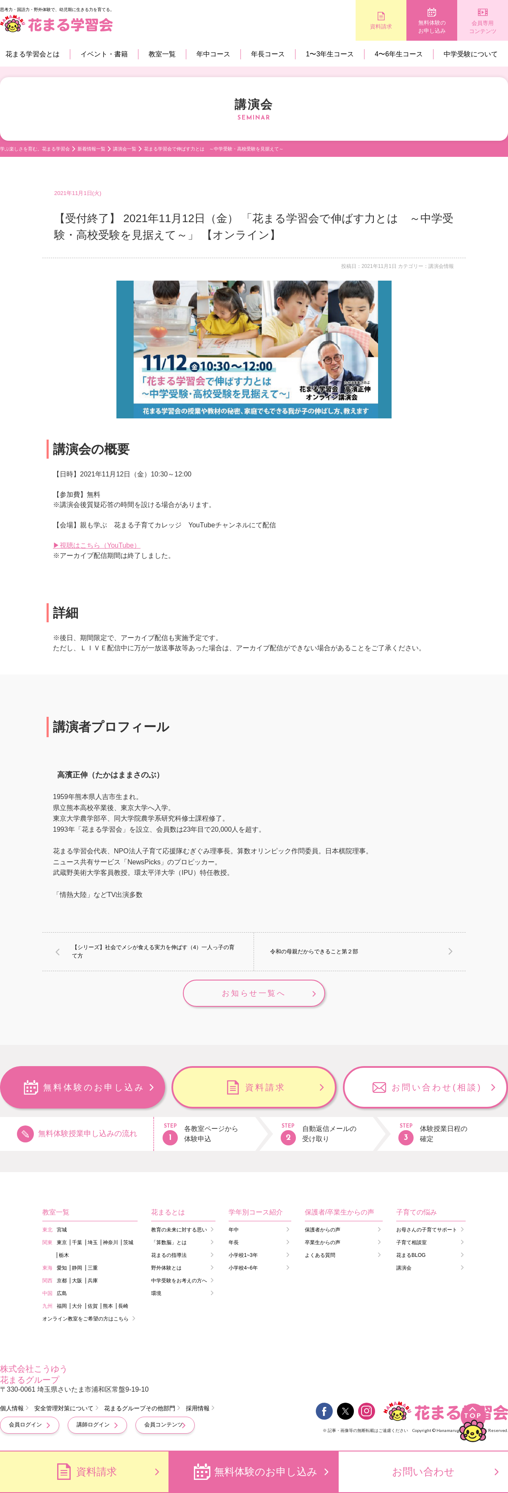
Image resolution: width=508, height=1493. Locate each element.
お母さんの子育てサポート (426, 1230)
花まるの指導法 (169, 1255)
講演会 (403, 1268)
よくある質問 (320, 1255)
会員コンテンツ (163, 1424)
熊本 (108, 1306)
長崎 (123, 1306)
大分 (77, 1306)
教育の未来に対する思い (179, 1230)
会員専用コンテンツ (483, 27)
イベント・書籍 (104, 54)
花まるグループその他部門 (139, 1408)
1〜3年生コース (330, 54)
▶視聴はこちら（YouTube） (97, 545)
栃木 (64, 1255)
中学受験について (471, 54)
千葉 (77, 1242)
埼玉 (93, 1242)
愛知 (62, 1268)
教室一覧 (162, 54)
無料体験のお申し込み (432, 26)
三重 (93, 1268)
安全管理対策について (64, 1408)
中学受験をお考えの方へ (179, 1281)
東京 (62, 1242)
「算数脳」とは (169, 1242)
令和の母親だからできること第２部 (314, 951)
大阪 (77, 1281)
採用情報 (198, 1408)
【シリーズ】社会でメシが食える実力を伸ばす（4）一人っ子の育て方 (153, 951)
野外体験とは (166, 1268)
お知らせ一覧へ (254, 993)
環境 (156, 1293)
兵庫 (93, 1281)
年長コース (268, 54)
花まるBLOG (410, 1255)
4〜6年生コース (399, 54)
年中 (234, 1230)
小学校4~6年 (243, 1268)
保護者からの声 (322, 1230)
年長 (234, 1242)
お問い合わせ (423, 1471)
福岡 (62, 1306)
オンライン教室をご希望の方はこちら (85, 1319)
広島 (62, 1293)
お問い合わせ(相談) (437, 1087)
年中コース (213, 54)
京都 (62, 1281)
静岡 (77, 1268)
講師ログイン (93, 1424)
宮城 (62, 1230)
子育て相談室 (411, 1242)
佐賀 (93, 1306)
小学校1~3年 (243, 1255)
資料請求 (381, 26)
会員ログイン (25, 1424)
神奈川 (110, 1242)
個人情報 (12, 1408)
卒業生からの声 (322, 1242)
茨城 (128, 1242)
